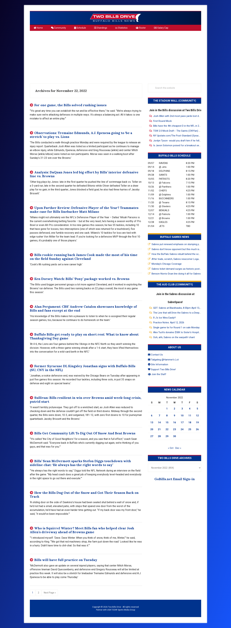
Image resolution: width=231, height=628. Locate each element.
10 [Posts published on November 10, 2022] (182, 415)
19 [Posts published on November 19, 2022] (197, 422)
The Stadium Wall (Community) (174, 100)
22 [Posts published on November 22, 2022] (167, 429)
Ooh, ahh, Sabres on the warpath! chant (174, 337)
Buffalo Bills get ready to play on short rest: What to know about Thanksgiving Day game (84, 336)
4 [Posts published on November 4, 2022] (189, 408)
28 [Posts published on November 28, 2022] (159, 436)
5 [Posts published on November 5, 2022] (197, 408)
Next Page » (50, 592)
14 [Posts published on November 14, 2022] (159, 422)
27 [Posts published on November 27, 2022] (151, 436)
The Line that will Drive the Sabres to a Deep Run (178, 312)
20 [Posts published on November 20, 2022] (151, 429)
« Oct (170, 448)
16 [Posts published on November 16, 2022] (174, 422)
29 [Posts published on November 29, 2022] (167, 436)
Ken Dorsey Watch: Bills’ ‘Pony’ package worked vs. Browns (81, 279)
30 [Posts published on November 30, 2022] (174, 436)
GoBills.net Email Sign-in (174, 479)
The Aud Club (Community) (174, 284)
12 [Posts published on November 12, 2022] (197, 415)
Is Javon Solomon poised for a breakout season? (179, 145)
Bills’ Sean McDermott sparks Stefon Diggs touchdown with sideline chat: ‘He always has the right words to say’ (80, 463)
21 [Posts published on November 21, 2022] (159, 429)
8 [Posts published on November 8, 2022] (167, 415)
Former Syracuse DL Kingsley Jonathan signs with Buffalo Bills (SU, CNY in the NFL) (82, 368)
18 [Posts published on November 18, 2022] (189, 422)
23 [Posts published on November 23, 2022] (174, 429)
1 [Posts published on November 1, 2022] (167, 408)
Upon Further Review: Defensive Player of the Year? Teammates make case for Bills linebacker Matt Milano (84, 210)
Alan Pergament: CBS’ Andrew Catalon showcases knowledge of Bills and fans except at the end (83, 308)
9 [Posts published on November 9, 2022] (174, 415)
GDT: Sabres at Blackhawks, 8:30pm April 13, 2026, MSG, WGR (185, 307)
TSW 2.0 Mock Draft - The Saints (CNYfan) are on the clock (184, 130)
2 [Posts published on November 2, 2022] (174, 408)
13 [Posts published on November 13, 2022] (151, 422)
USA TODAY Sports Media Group (121, 610)
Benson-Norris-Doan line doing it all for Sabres (176, 273)
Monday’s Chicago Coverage (167, 263)
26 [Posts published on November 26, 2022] (197, 429)
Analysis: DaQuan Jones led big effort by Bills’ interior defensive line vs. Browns (84, 174)
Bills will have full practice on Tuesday (65, 560)
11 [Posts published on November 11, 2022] (189, 415)
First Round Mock (162, 121)
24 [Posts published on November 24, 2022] (182, 429)
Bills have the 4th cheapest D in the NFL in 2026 (178, 125)
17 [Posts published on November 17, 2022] (182, 422)
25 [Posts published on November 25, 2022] (189, 429)
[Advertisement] (115, 55)
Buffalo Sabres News (174, 236)
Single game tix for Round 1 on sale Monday (176, 327)
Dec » (178, 448)
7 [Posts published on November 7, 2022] (159, 415)
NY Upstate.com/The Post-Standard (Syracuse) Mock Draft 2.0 (186, 135)
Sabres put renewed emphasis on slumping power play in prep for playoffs (191, 244)
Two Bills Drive (115, 18)
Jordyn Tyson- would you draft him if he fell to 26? (180, 140)
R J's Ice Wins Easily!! (164, 317)
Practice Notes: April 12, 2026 (168, 322)
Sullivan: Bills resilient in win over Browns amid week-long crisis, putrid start (85, 400)
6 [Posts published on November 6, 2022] (151, 415)
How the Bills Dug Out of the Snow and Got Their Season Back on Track (84, 494)
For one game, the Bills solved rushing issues (70, 105)
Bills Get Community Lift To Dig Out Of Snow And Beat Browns (84, 433)
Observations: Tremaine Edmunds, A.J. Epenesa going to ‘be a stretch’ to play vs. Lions (81, 135)
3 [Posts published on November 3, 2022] (182, 408)
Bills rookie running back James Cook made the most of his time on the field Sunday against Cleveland (83, 257)
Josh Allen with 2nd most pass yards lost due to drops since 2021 (188, 116)
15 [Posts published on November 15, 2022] (167, 422)
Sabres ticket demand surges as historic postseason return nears (186, 268)
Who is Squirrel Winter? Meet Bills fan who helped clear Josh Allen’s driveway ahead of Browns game (82, 530)
